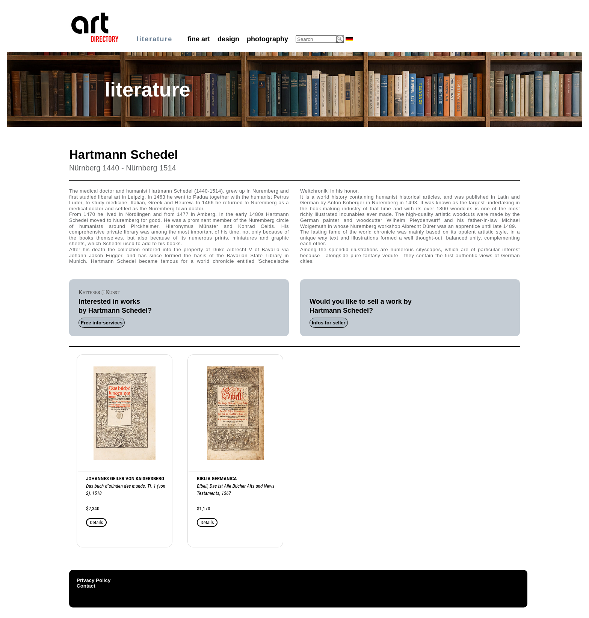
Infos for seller (329, 323)
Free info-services (101, 323)
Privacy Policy (93, 580)
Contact (86, 586)
